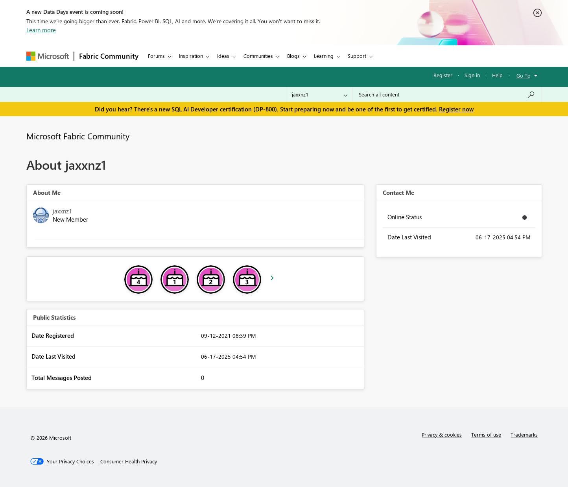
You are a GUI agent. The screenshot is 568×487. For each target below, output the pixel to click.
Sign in (472, 75)
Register (442, 75)
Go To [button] (523, 75)
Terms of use (486, 434)
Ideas (223, 55)
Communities (258, 55)
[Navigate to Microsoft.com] (47, 56)
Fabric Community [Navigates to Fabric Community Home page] (108, 56)
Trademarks (524, 434)
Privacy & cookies (442, 434)
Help (497, 75)
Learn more (41, 30)
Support (357, 55)
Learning (324, 55)
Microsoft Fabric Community (77, 135)
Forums (156, 55)
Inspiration (191, 55)
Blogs (293, 55)
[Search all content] (447, 94)
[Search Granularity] (319, 94)
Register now (456, 109)
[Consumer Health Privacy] (128, 461)
